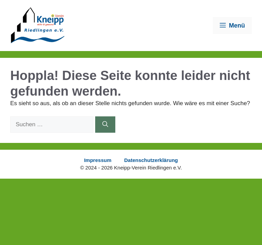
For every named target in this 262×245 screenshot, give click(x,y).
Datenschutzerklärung (151, 160)
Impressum (97, 160)
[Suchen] (105, 124)
